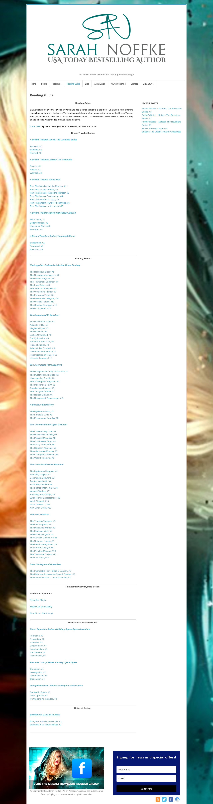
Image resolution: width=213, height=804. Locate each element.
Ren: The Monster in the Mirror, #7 (46, 206)
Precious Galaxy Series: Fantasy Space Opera (53, 662)
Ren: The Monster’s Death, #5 (44, 199)
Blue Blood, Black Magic (41, 613)
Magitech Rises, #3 (39, 328)
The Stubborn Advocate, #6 (43, 288)
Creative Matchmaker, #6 (42, 388)
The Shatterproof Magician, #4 (44, 381)
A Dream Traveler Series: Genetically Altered (53, 213)
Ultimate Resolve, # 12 (41, 358)
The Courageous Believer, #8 (44, 454)
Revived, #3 (35, 153)
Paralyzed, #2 (36, 246)
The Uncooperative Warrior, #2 (44, 275)
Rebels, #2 (35, 169)
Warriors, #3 (36, 173)
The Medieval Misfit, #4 (41, 531)
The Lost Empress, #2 (40, 524)
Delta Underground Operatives (45, 564)
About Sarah (99, 84)
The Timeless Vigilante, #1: (43, 521)
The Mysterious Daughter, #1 (44, 471)
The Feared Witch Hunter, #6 (44, 488)
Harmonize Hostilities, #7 (42, 341)
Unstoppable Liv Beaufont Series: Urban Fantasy (55, 265)
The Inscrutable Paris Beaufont (46, 365)
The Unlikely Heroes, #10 (42, 301)
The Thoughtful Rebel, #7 (42, 391)
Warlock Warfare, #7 (40, 491)
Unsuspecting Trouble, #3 (42, 378)
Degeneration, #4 (38, 645)
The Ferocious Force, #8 (42, 295)
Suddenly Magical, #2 (40, 474)
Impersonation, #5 (38, 649)
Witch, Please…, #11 (40, 504)
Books (44, 84)
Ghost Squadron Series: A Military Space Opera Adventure (60, 629)
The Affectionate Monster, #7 (43, 451)
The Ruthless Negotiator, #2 (43, 434)
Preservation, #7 (38, 655)
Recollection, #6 (37, 652)
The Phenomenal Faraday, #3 (44, 418)
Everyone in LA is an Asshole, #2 (45, 724)
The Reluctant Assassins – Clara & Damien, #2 (52, 574)
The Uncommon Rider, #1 (42, 321)
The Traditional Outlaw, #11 (43, 554)
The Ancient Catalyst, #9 (41, 547)
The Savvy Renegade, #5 (42, 444)
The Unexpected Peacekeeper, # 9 (46, 398)
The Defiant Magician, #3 (42, 278)
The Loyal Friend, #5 (40, 285)
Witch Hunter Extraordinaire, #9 (45, 498)
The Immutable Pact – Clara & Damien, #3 (50, 577)
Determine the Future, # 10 (43, 351)
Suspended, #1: (37, 242)
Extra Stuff (148, 84)
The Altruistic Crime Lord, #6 (43, 537)
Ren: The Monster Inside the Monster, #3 (49, 193)
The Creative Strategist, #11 (43, 305)
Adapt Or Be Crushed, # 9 (42, 348)
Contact (134, 84)
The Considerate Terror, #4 (43, 441)
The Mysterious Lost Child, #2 (44, 375)
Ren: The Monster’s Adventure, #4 (46, 196)
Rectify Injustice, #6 (39, 338)
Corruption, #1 (37, 669)
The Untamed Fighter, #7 (42, 541)
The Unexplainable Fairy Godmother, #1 (49, 371)
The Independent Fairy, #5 (42, 385)
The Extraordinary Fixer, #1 (43, 431)
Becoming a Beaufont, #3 (42, 478)
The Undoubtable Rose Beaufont (47, 464)
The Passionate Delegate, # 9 (44, 298)
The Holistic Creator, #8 (41, 395)
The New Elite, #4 (38, 331)
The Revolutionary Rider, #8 (43, 544)
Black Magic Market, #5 (41, 484)
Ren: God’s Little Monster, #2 (44, 189)
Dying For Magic (38, 600)
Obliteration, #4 (37, 679)
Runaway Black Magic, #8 (42, 494)
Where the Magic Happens (154, 128)
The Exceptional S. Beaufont (45, 315)
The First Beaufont (39, 514)
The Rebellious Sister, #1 (42, 272)
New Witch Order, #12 (40, 508)
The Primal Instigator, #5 (41, 534)
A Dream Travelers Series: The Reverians (51, 159)
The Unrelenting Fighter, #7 (43, 291)
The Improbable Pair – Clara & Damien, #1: (50, 571)
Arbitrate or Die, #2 (39, 325)
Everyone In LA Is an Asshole (45, 714)
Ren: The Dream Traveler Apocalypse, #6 (50, 203)
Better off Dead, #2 (39, 223)
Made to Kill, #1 (37, 219)
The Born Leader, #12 (40, 308)
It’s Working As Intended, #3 (43, 699)
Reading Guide (73, 84)
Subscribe (146, 788)
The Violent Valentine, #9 (42, 458)
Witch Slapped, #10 (39, 501)
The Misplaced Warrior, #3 (42, 527)
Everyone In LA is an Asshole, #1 (46, 721)
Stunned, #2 (36, 149)
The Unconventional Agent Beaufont (48, 424)
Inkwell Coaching (118, 84)
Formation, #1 (36, 635)
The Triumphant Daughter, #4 (44, 282)
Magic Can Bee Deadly (41, 606)
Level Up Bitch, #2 (39, 695)
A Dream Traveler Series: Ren (45, 179)
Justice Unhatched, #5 (40, 335)
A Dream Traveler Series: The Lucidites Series (53, 139)
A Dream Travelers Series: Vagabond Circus (52, 236)
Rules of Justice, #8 (39, 345)
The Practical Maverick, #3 (42, 438)
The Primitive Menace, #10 (43, 551)
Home (33, 84)
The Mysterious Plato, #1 (42, 411)
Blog (87, 84)
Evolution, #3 (36, 642)
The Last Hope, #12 (39, 557)
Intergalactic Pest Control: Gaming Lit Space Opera (56, 685)
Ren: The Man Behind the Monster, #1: (48, 186)
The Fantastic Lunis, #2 (41, 414)
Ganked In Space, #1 (40, 692)
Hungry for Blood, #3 (40, 226)
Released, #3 (36, 249)
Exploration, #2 (37, 639)
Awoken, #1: (36, 146)
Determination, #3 (38, 675)
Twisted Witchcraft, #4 (40, 481)
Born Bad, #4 (36, 229)
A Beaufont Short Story (42, 404)
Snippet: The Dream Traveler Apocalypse (161, 131)
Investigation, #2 (38, 672)
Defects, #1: (35, 166)
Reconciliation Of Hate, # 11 (43, 355)
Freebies (56, 84)
